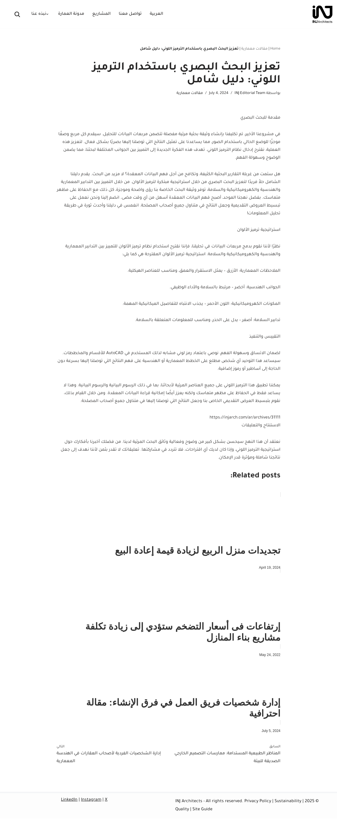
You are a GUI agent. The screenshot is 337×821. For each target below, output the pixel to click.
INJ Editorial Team (250, 93)
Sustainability (288, 804)
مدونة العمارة (71, 14)
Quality (182, 812)
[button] (47, 14)
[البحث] (17, 14)
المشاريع (101, 14)
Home (275, 49)
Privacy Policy (257, 804)
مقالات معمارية (254, 49)
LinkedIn (69, 803)
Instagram (91, 803)
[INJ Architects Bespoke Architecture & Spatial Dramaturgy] (322, 14)
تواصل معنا (130, 14)
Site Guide (202, 812)
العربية (156, 14)
